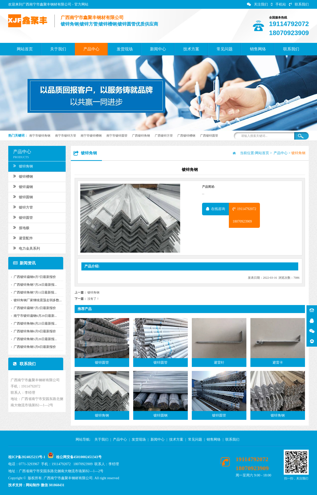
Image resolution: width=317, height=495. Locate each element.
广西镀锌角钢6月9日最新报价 (33, 331)
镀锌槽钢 (21, 175)
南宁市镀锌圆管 (116, 135)
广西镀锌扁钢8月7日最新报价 (33, 277)
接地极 (19, 227)
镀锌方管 (21, 206)
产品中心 (91, 49)
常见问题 (225, 49)
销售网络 (258, 49)
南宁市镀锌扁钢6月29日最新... (33, 316)
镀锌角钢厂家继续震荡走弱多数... (36, 300)
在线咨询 (215, 209)
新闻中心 (158, 49)
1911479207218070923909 (244, 215)
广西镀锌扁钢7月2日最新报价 (33, 308)
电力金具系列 (24, 247)
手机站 (278, 4)
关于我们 (58, 49)
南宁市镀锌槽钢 (91, 135)
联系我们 (299, 4)
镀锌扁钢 (21, 186)
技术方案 (191, 49)
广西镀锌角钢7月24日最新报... (33, 284)
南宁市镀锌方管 (65, 135)
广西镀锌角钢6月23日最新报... (33, 323)
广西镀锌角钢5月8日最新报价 (33, 347)
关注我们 (257, 4)
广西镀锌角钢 (141, 135)
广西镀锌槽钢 (186, 135)
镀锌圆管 (21, 217)
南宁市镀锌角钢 (39, 135)
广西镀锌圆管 (209, 135)
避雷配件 (21, 237)
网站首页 (25, 49)
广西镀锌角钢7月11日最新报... (33, 292)
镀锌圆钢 (21, 196)
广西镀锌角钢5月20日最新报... (33, 339)
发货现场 (125, 49)
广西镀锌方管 (164, 135)
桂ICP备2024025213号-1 (26, 457)
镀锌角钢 (21, 165)
